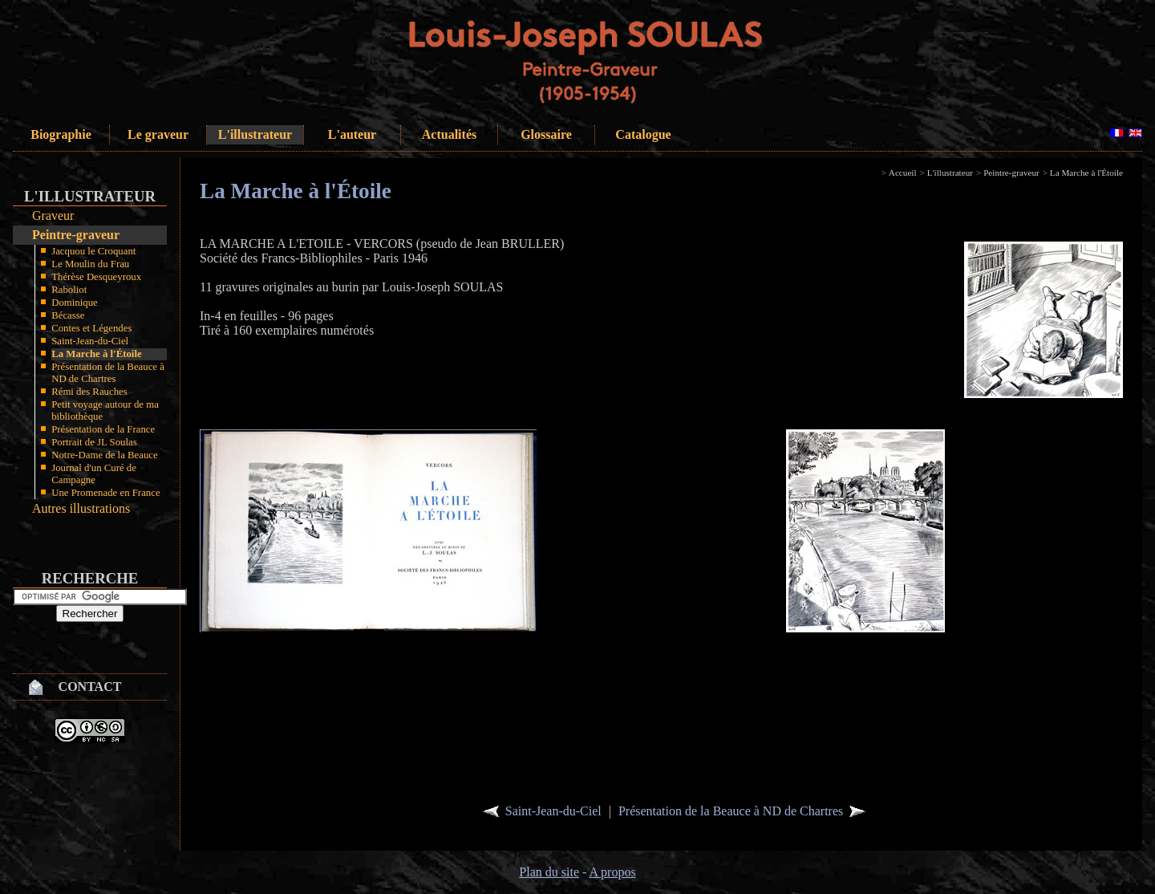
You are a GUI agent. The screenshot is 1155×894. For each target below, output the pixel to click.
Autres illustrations (81, 508)
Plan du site (549, 872)
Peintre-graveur (76, 235)
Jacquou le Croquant (93, 251)
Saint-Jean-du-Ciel (89, 341)
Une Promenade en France (105, 492)
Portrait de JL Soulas (94, 442)
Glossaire (546, 134)
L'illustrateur (255, 134)
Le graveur (158, 134)
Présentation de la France (103, 429)
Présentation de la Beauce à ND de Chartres (107, 372)
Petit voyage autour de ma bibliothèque (105, 410)
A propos (612, 872)
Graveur (53, 215)
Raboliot (69, 289)
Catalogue (643, 134)
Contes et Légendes (91, 328)
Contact (90, 686)
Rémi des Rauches (89, 391)
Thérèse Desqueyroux (96, 276)
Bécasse (67, 315)
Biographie (60, 134)
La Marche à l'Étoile (96, 354)
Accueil (903, 172)
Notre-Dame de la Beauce (104, 455)
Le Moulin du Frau (90, 264)
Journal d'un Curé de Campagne (93, 474)
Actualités (449, 134)
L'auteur (352, 134)
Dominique (74, 302)
